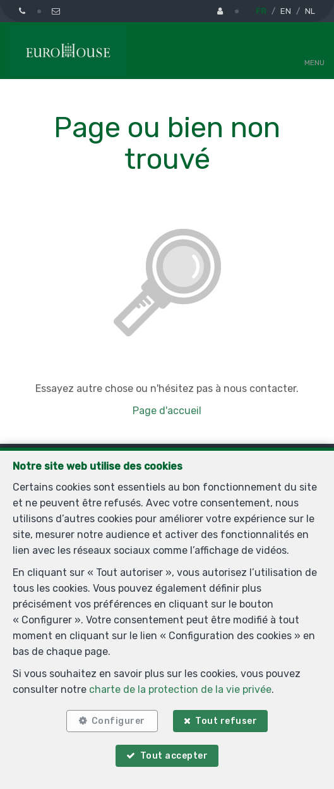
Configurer (118, 721)
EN (285, 11)
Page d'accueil (167, 411)
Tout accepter (174, 755)
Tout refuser (226, 721)
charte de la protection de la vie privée (180, 689)
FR (261, 11)
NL (310, 11)
